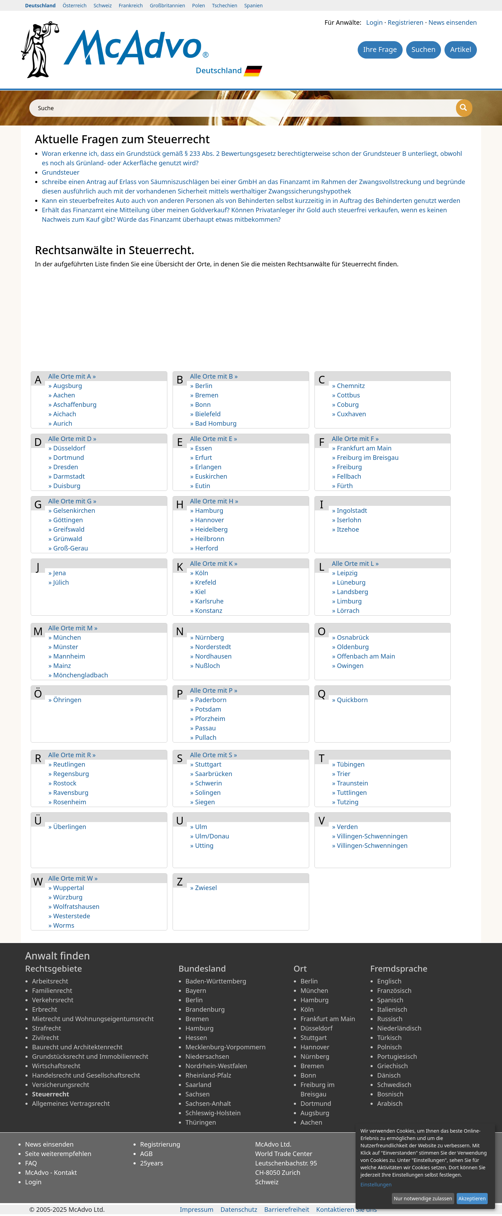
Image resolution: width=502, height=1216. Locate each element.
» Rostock (62, 783)
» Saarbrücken (211, 773)
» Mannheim (66, 656)
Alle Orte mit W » (73, 878)
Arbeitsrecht (50, 981)
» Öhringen (65, 700)
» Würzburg (65, 897)
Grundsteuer (60, 172)
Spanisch (390, 1000)
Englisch (389, 981)
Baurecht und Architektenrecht (77, 1047)
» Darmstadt (66, 476)
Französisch (394, 990)
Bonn (308, 1075)
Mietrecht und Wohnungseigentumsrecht (93, 1018)
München (314, 990)
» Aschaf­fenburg (72, 404)
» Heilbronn (207, 538)
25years (151, 1163)
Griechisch (392, 1066)
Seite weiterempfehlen (58, 1153)
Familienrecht (52, 990)
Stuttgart (314, 1037)
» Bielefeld (205, 414)
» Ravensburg (68, 792)
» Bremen (204, 395)
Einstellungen (375, 1184)
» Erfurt (201, 457)
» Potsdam (205, 709)
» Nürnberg (207, 637)
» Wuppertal (66, 887)
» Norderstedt (210, 647)
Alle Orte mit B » (214, 376)
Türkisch (389, 1037)
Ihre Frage (380, 49)
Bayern (195, 990)
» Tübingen (348, 764)
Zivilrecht (45, 1037)
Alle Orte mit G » (72, 501)
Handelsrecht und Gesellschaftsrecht (86, 1075)
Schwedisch (394, 1084)
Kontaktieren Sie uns (346, 1209)
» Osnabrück (350, 637)
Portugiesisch (397, 1056)
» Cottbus (346, 395)
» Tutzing (345, 802)
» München (64, 637)
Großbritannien (167, 5)
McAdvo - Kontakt (51, 1172)
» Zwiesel (203, 887)
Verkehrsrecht (52, 1000)
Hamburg (199, 1028)
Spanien (253, 5)
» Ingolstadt (349, 510)
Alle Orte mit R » (72, 755)
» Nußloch (205, 665)
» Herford (204, 548)
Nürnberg (315, 1056)
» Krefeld (203, 582)
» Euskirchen (208, 476)
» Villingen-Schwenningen (370, 836)
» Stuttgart (205, 764)
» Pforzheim (207, 718)
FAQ (31, 1163)
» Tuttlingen (349, 792)
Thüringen (200, 1122)
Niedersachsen (207, 1056)
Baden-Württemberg (215, 981)
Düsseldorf (317, 1028)
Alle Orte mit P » (213, 690)
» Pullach (203, 737)
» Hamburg (206, 510)
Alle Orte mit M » (72, 628)
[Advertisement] (244, 319)
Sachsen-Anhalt (208, 1103)
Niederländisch (399, 1028)
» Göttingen (65, 520)
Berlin (194, 1000)
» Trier (341, 773)
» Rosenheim (67, 802)
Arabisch (390, 1103)
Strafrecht (46, 1028)
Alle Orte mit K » (213, 563)
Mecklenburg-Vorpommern (225, 1047)
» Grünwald (65, 538)
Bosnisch (390, 1094)
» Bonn (200, 404)
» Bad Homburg (213, 423)
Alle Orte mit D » (72, 438)
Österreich (75, 5)
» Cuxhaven (349, 414)
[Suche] (464, 108)
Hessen (196, 1037)
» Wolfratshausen (73, 906)
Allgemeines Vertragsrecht (71, 1103)
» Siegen (202, 802)
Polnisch (389, 1047)
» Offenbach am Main (363, 656)
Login (374, 22)
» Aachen (61, 395)
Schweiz (102, 5)
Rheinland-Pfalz (208, 1075)
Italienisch (392, 1009)
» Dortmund (66, 457)
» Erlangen (206, 467)
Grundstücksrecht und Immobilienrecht (90, 1056)
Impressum (196, 1209)
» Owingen (348, 665)
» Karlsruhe (207, 601)
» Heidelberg (209, 529)
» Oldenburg (350, 647)
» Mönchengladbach (78, 675)
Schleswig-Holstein (213, 1113)
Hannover (315, 1047)
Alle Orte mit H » (214, 501)
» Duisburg (64, 485)
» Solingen (205, 792)
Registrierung (160, 1144)
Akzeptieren (472, 1198)
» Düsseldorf (66, 448)
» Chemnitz (348, 385)
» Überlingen (67, 826)
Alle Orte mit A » (72, 376)
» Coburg (345, 404)
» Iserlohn (347, 520)
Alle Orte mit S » (213, 755)
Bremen (197, 1018)
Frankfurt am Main (328, 1018)
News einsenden (452, 22)
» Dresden (63, 467)
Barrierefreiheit (286, 1209)
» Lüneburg (349, 582)
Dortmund (316, 1103)
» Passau (203, 728)
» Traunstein (350, 783)
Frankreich (131, 5)
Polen (198, 5)
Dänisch (389, 1075)
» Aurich (60, 423)
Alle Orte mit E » (213, 438)
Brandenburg (205, 1009)
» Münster (63, 647)
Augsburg (315, 1113)
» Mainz (59, 665)
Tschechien (224, 5)
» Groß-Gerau (68, 548)
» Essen (201, 448)
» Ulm (198, 826)
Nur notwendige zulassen (423, 1198)
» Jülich (58, 582)
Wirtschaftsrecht (56, 1066)
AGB (146, 1153)
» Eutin (200, 485)
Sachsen (197, 1094)
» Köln (199, 573)
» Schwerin (206, 783)
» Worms (61, 925)
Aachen (311, 1122)
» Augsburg (65, 385)
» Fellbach (347, 476)
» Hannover (207, 520)
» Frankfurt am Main (362, 448)
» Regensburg (68, 773)
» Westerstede (69, 916)
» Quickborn (350, 700)
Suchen (424, 49)
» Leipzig (345, 573)
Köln (307, 1009)
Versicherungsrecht (60, 1084)
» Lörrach (346, 610)
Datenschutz (238, 1209)
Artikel (460, 49)
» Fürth (342, 485)
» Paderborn (208, 700)
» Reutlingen (66, 764)
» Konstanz (206, 610)
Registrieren (406, 22)
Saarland (198, 1084)
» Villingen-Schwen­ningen (370, 845)
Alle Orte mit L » (355, 563)
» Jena (57, 573)
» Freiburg (347, 467)
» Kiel (198, 591)
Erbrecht (44, 1009)
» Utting (202, 845)
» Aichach (62, 414)
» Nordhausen (211, 656)
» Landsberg (350, 591)
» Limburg (347, 601)
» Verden (345, 826)
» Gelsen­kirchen (71, 510)
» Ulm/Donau (209, 836)
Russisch (390, 1018)
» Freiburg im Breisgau (365, 457)
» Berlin (201, 385)
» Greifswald (66, 529)
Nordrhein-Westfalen (216, 1066)
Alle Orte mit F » (355, 438)
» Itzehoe (345, 529)
